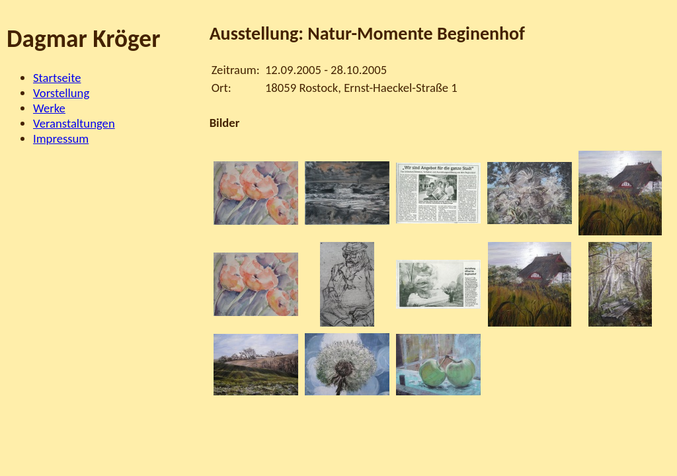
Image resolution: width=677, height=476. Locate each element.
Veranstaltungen (74, 123)
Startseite (57, 77)
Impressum (61, 138)
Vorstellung (61, 92)
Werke (49, 108)
